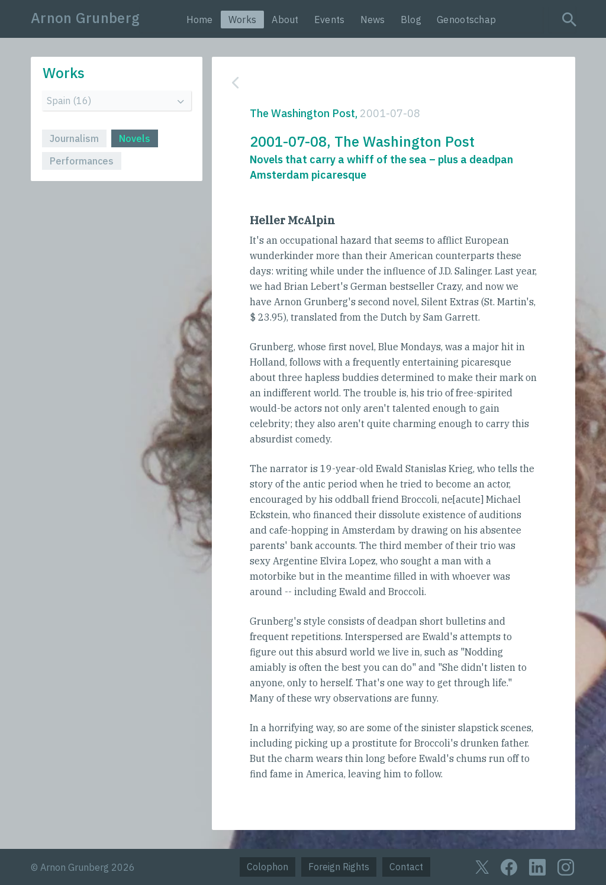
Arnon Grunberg (85, 17)
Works (242, 19)
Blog (411, 19)
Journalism (74, 138)
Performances (82, 161)
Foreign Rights (338, 867)
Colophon (267, 867)
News (372, 19)
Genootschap (466, 19)
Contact (406, 867)
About (285, 19)
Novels (134, 138)
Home (199, 19)
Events (329, 19)
